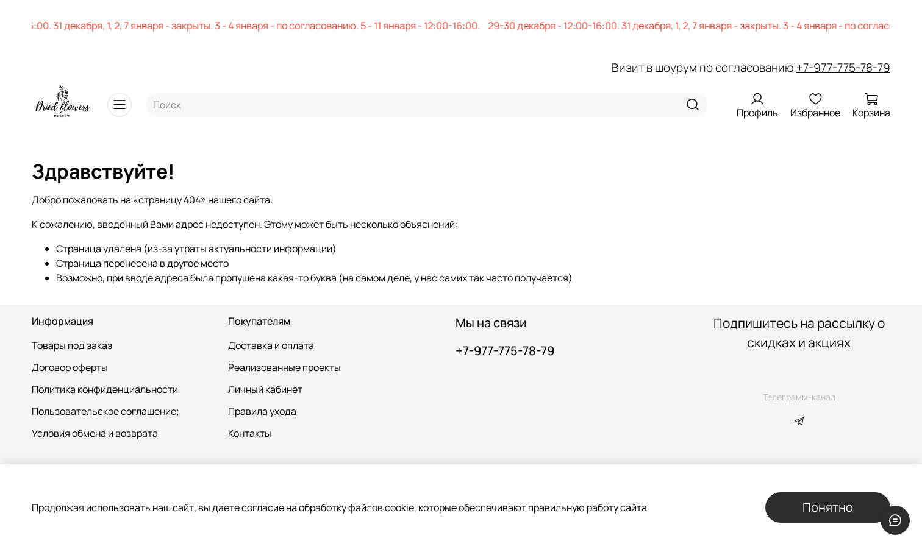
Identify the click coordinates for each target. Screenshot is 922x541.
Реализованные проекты (284, 367)
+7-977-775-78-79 (843, 68)
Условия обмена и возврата (95, 433)
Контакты (249, 433)
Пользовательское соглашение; (105, 411)
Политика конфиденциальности (105, 389)
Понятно (827, 507)
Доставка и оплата (271, 345)
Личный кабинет (265, 389)
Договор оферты (70, 367)
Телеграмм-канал (799, 397)
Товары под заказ (72, 345)
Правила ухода (262, 411)
